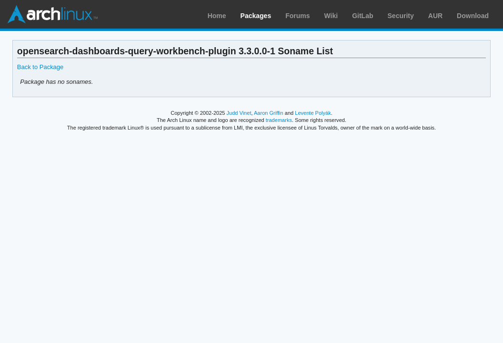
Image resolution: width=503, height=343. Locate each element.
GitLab (362, 16)
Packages (256, 16)
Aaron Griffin (268, 113)
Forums (297, 16)
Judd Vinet (239, 113)
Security (401, 16)
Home (217, 16)
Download (473, 16)
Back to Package (40, 67)
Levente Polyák (313, 113)
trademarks (279, 120)
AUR (435, 16)
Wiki (331, 16)
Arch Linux (52, 14)
